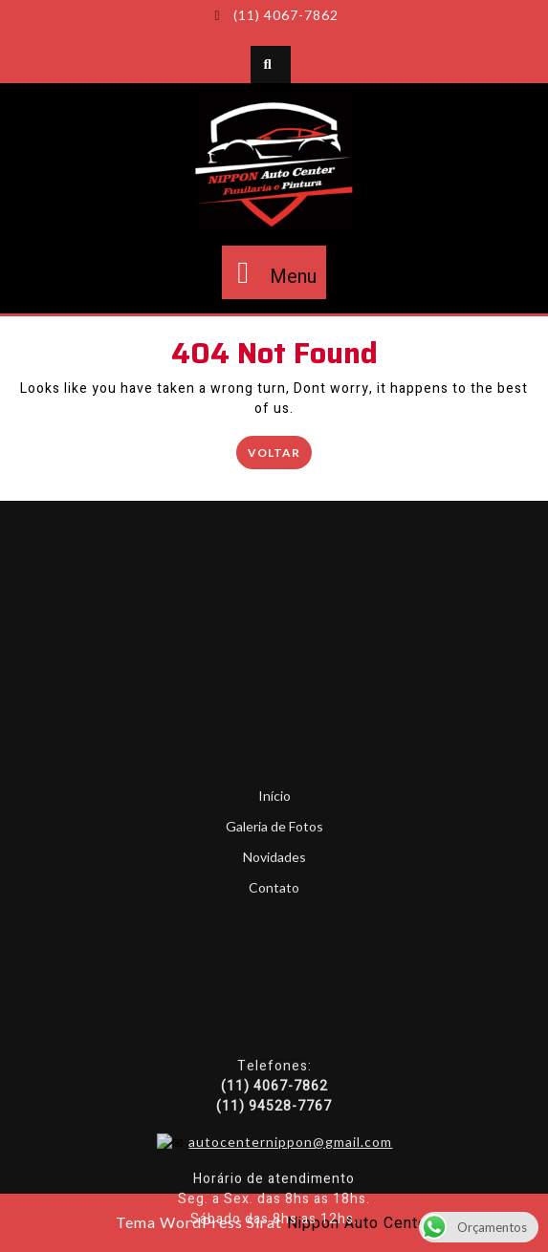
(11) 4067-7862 (274, 15)
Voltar (280, 451)
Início (274, 929)
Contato (274, 1021)
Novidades (274, 990)
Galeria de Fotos (274, 960)
